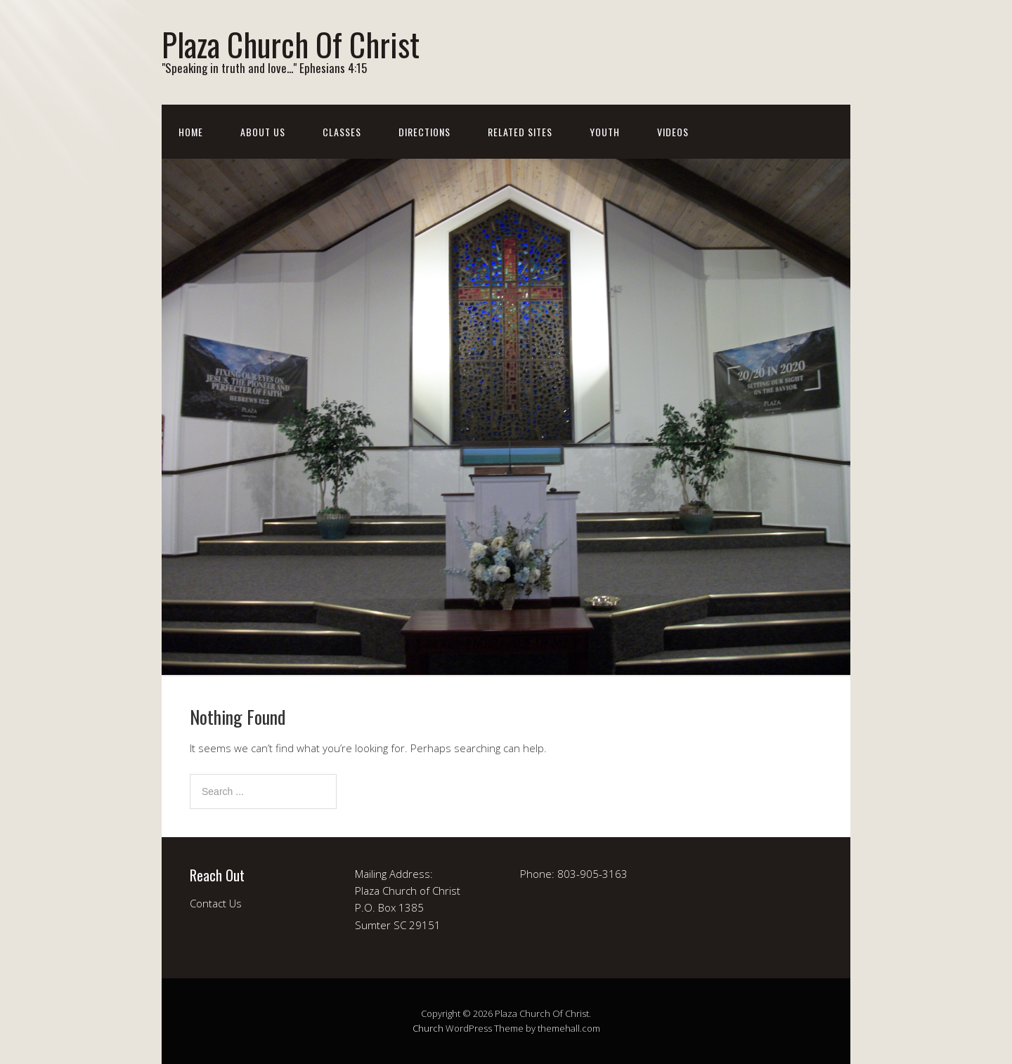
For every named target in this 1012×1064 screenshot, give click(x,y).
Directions (424, 131)
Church (428, 1028)
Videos (673, 131)
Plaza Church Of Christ (291, 43)
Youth (605, 131)
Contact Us (216, 903)
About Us (262, 131)
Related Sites (520, 131)
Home (191, 131)
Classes (342, 131)
